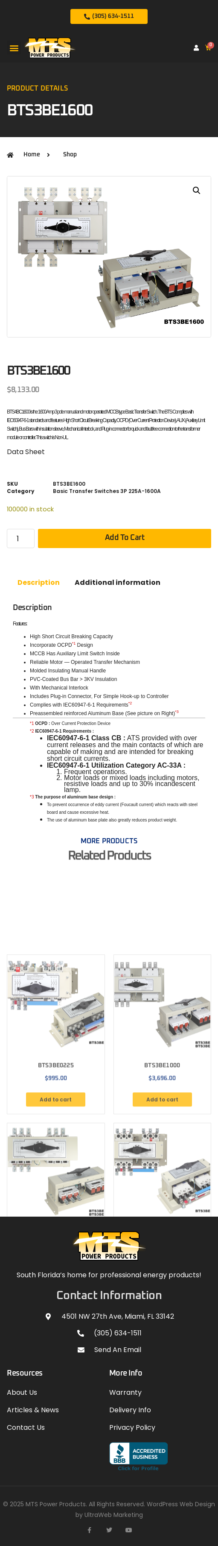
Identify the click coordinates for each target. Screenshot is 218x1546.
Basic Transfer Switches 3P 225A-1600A (107, 491)
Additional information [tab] (117, 582)
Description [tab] (38, 582)
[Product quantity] (21, 538)
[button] (14, 48)
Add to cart (125, 538)
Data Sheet (26, 452)
